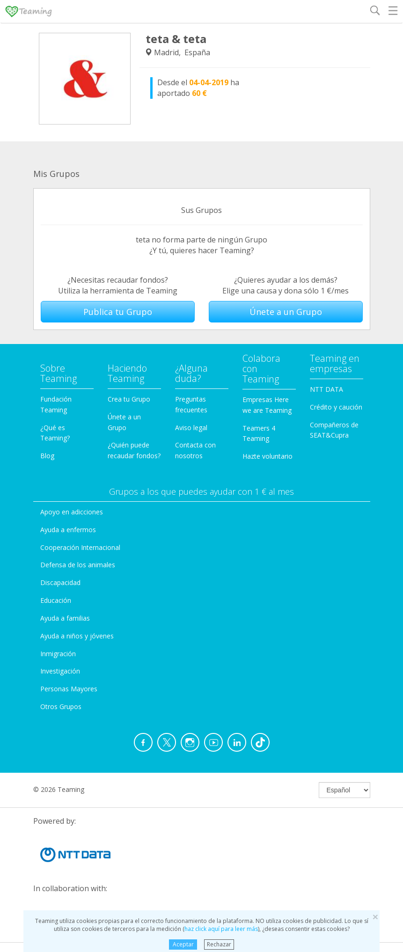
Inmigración (58, 653)
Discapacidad (60, 582)
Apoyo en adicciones (71, 511)
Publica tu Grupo (117, 311)
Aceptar (183, 944)
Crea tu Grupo (129, 399)
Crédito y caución (336, 407)
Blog (47, 455)
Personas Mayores (68, 688)
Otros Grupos (60, 706)
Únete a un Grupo (285, 311)
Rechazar (219, 944)
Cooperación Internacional (80, 547)
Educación (55, 600)
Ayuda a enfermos (68, 529)
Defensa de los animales (77, 564)
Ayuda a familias (65, 618)
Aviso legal (191, 427)
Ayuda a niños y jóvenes (77, 635)
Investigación (60, 670)
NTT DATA (326, 389)
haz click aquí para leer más (221, 929)
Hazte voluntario (267, 456)
